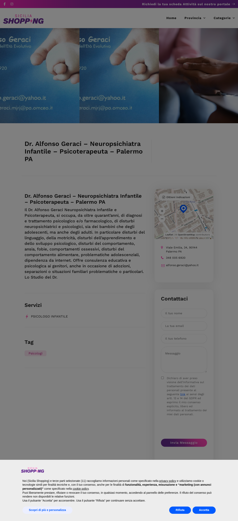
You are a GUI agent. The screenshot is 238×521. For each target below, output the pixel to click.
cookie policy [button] (81, 488)
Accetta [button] (204, 510)
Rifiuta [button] (180, 510)
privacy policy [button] (167, 480)
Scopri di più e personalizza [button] (47, 510)
